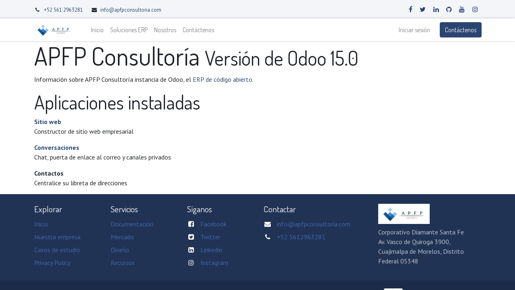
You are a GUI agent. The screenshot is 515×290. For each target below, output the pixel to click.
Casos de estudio (57, 250)
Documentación (132, 224)
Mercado (122, 237)
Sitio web (47, 122)
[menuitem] (98, 30)
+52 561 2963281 (64, 9)
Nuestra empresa (57, 237)
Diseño (120, 250)
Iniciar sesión (413, 30)
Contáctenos (460, 30)
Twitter (210, 237)
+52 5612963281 (301, 237)
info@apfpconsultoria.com (130, 9)
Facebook (213, 224)
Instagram (214, 263)
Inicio (41, 224)
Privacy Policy (52, 263)
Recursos (123, 263)
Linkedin (211, 250)
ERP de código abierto (222, 79)
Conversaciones (56, 147)
